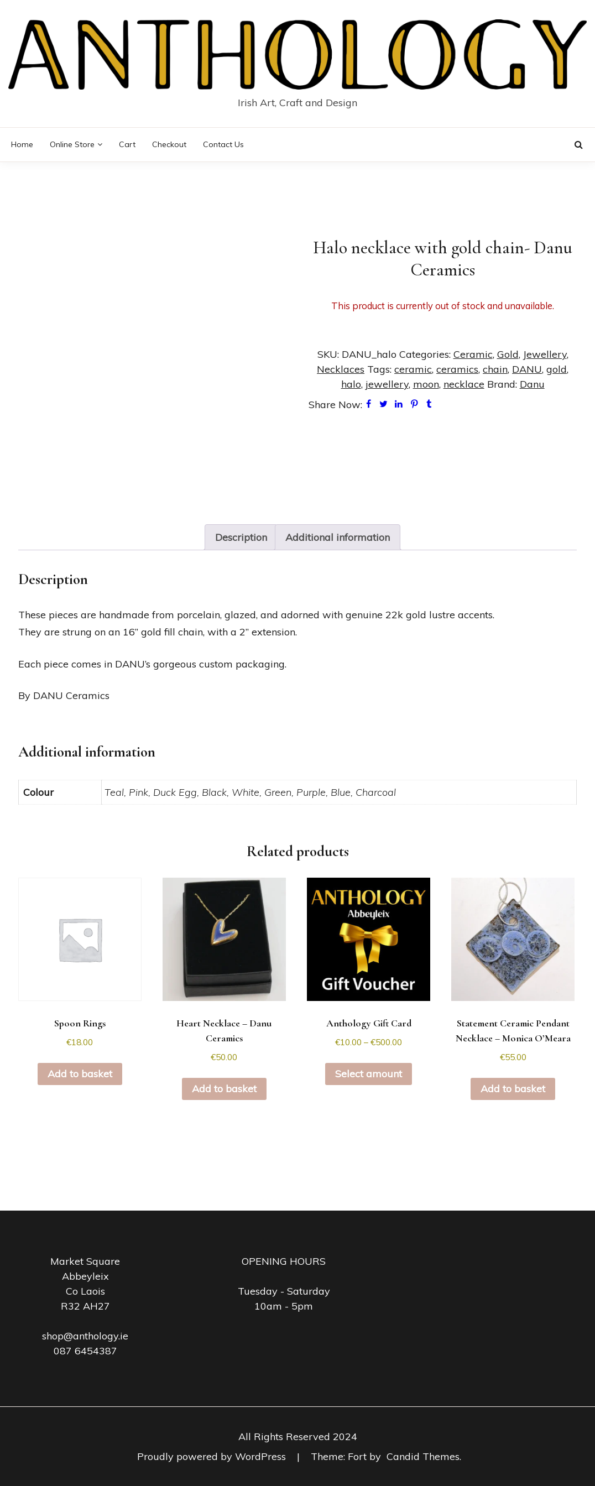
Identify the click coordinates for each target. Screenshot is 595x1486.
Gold (508, 354)
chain (495, 369)
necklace (463, 384)
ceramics (457, 369)
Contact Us (223, 144)
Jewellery (545, 354)
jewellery (387, 384)
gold (556, 369)
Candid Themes (423, 1456)
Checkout (169, 144)
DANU (527, 369)
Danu (532, 384)
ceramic (413, 369)
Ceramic (473, 354)
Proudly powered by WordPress (213, 1456)
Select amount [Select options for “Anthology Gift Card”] (368, 1073)
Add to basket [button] (80, 1073)
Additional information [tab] (337, 537)
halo (351, 384)
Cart (127, 144)
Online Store (72, 144)
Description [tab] (241, 537)
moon (426, 384)
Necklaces (340, 369)
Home (22, 144)
